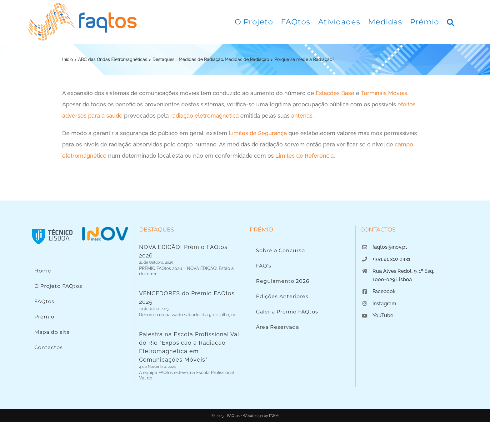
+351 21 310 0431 (391, 259)
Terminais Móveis (384, 93)
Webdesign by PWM (260, 416)
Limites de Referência (304, 155)
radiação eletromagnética (204, 115)
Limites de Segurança (258, 133)
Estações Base (335, 93)
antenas (301, 115)
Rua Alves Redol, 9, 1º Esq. (403, 271)
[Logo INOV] (105, 228)
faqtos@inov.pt (389, 247)
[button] (450, 22)
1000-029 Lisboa (392, 279)
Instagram (384, 304)
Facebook (384, 291)
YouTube (382, 315)
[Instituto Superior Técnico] (52, 228)
